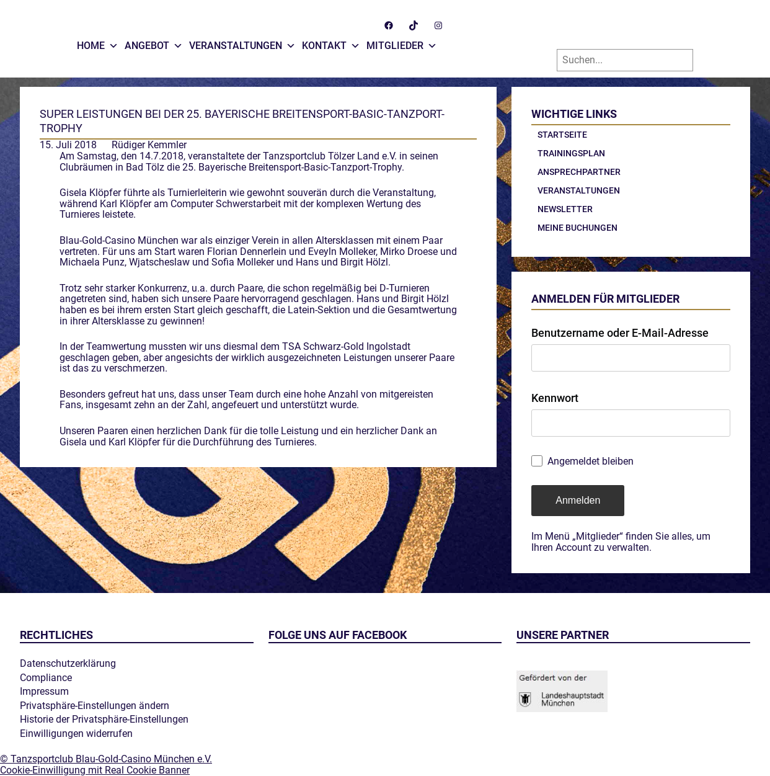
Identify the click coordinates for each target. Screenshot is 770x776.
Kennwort (554, 397)
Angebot (154, 43)
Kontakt (331, 43)
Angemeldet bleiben (590, 461)
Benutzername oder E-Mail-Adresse (620, 332)
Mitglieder (401, 43)
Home (97, 43)
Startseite (562, 135)
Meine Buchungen (577, 228)
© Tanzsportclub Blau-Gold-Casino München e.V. (106, 759)
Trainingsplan (571, 153)
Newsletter (565, 209)
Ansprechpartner (579, 172)
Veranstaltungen (242, 43)
